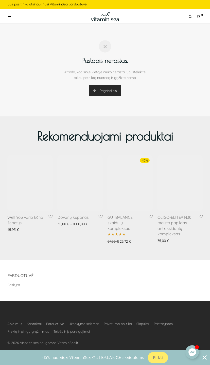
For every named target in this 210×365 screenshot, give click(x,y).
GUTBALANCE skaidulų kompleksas (120, 223)
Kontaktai (34, 324)
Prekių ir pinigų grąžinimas (28, 331)
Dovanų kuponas (73, 217)
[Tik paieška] (192, 16)
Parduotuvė (55, 324)
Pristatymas (163, 324)
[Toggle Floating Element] (192, 352)
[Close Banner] (205, 358)
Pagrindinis (105, 91)
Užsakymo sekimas (84, 324)
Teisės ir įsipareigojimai (71, 331)
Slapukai (142, 324)
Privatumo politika (118, 324)
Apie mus (14, 324)
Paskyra (13, 285)
